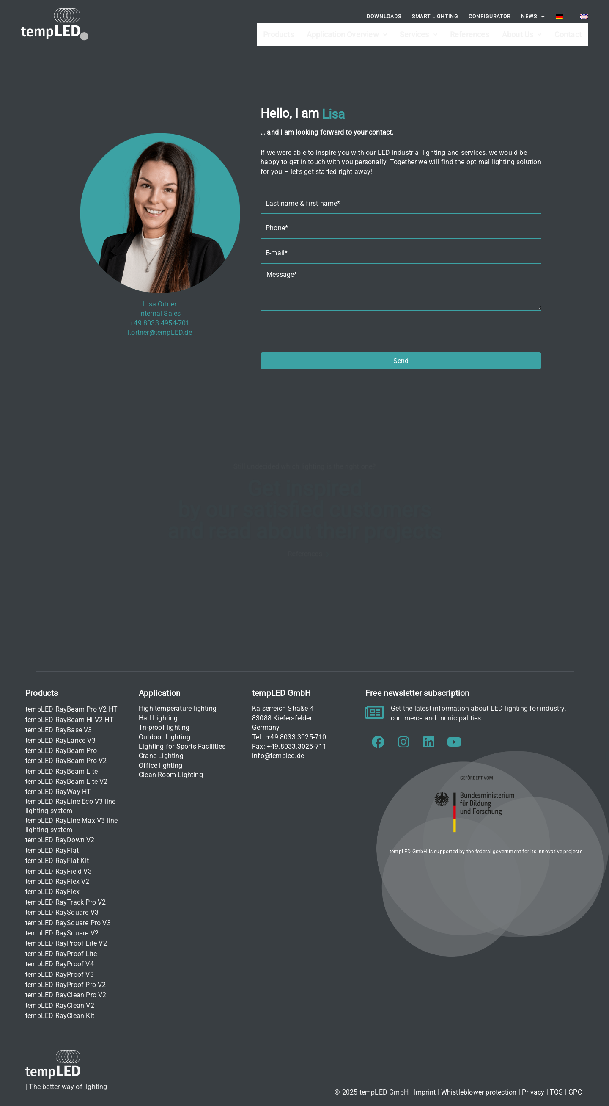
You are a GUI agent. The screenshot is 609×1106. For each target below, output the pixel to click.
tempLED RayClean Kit (59, 1016)
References (469, 30)
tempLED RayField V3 (58, 871)
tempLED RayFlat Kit (57, 861)
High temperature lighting (178, 708)
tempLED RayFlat (52, 851)
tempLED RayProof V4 (59, 964)
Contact (568, 30)
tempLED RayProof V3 (59, 975)
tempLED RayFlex (52, 892)
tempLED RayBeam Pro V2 (66, 761)
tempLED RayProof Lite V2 (66, 943)
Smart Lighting (435, 16)
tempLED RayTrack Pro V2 (65, 902)
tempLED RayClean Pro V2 (66, 995)
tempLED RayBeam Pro (61, 751)
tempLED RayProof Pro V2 (65, 985)
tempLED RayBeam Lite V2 (66, 782)
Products (278, 30)
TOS (556, 1092)
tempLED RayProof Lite (61, 954)
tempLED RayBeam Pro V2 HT (71, 709)
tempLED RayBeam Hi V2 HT (69, 720)
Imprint (425, 1092)
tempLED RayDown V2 (60, 840)
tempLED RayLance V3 (60, 740)
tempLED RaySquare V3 (62, 912)
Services (418, 30)
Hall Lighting (158, 718)
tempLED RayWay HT (58, 792)
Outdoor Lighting (164, 737)
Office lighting (160, 765)
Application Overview (347, 30)
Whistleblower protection (479, 1092)
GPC (575, 1092)
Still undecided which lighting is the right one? (304, 465)
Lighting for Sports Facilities (182, 746)
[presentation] (325, 331)
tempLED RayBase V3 (58, 730)
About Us (522, 30)
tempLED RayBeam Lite (61, 771)
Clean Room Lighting (171, 775)
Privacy (533, 1092)
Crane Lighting (161, 756)
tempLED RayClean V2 (59, 1005)
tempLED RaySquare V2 (62, 933)
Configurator (489, 16)
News (533, 17)
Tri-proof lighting (164, 727)
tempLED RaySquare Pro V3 (68, 923)
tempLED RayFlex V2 (57, 881)
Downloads (384, 16)
